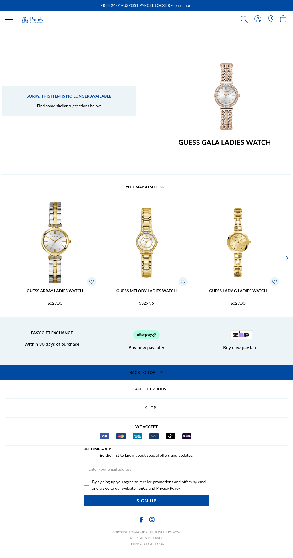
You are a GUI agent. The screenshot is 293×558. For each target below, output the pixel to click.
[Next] (286, 258)
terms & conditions (146, 543)
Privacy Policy (168, 488)
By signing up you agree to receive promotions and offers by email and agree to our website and (149, 485)
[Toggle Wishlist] (91, 281)
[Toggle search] (245, 19)
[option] (146, 5)
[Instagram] (151, 519)
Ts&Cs (141, 488)
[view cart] (283, 19)
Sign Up (146, 500)
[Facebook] (141, 519)
